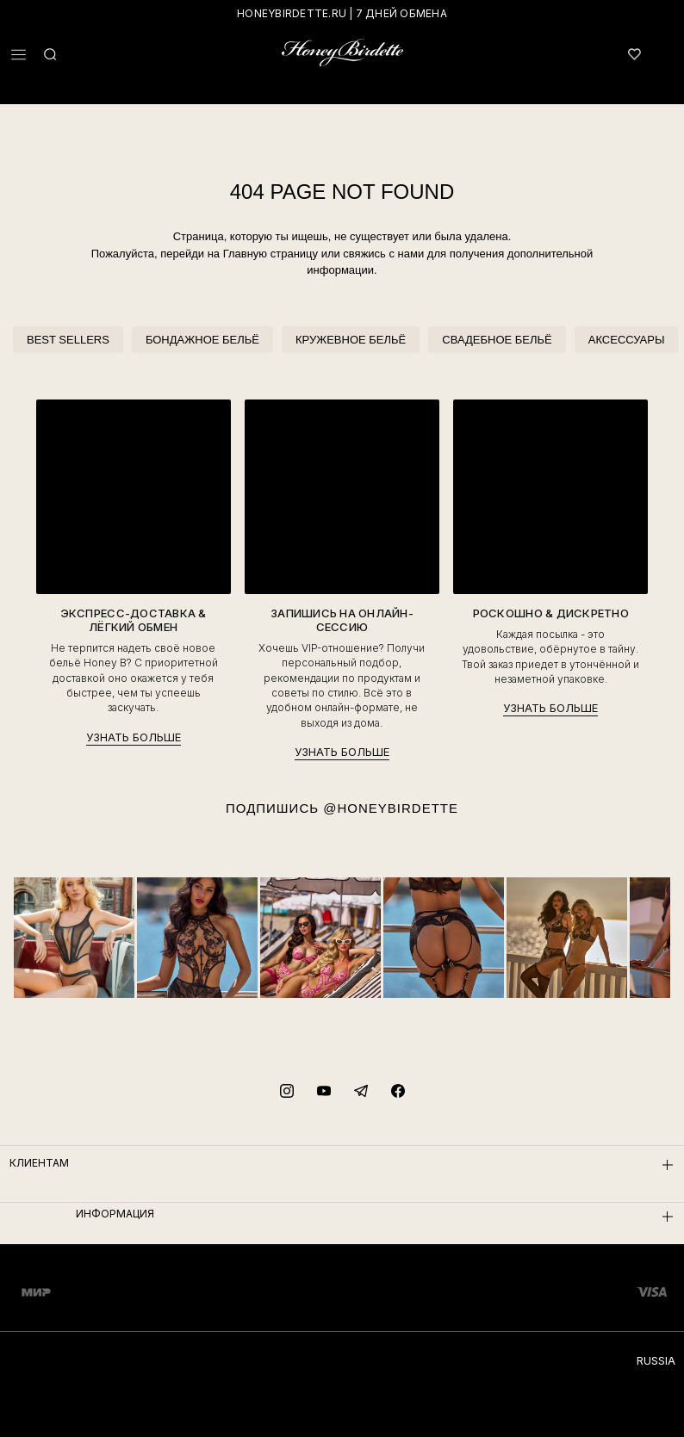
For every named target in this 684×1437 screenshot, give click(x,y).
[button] (18, 55)
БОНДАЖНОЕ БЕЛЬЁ (202, 339)
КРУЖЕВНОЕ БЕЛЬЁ (350, 339)
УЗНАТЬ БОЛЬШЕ (133, 737)
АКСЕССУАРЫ (626, 339)
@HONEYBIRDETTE (390, 808)
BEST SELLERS (68, 339)
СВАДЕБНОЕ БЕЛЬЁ (496, 339)
